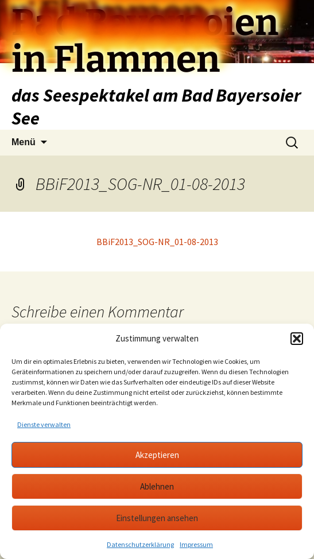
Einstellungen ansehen (157, 518)
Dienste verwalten (44, 424)
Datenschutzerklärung (140, 544)
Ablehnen (157, 486)
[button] (297, 338)
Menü (23, 142)
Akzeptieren (157, 454)
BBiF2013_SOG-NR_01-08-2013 (157, 241)
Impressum (196, 544)
